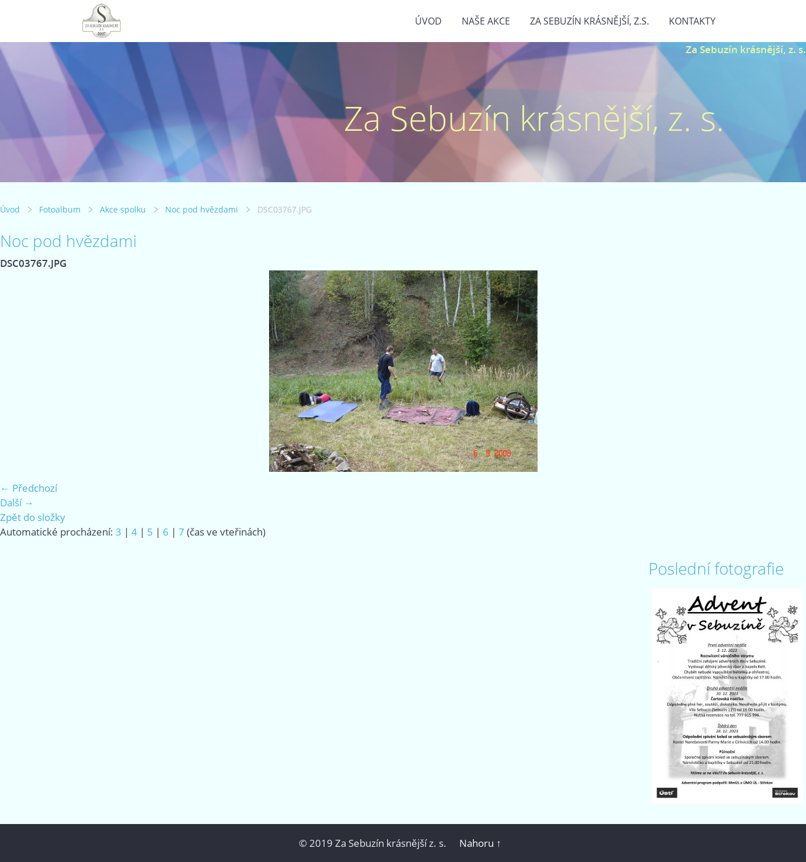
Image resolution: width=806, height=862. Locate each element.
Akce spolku (123, 209)
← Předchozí (28, 488)
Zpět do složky (32, 517)
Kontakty (692, 21)
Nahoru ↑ (480, 843)
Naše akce (486, 21)
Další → (17, 502)
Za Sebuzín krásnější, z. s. (746, 49)
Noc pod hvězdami (201, 209)
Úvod (428, 21)
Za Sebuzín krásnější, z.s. (589, 21)
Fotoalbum (60, 209)
